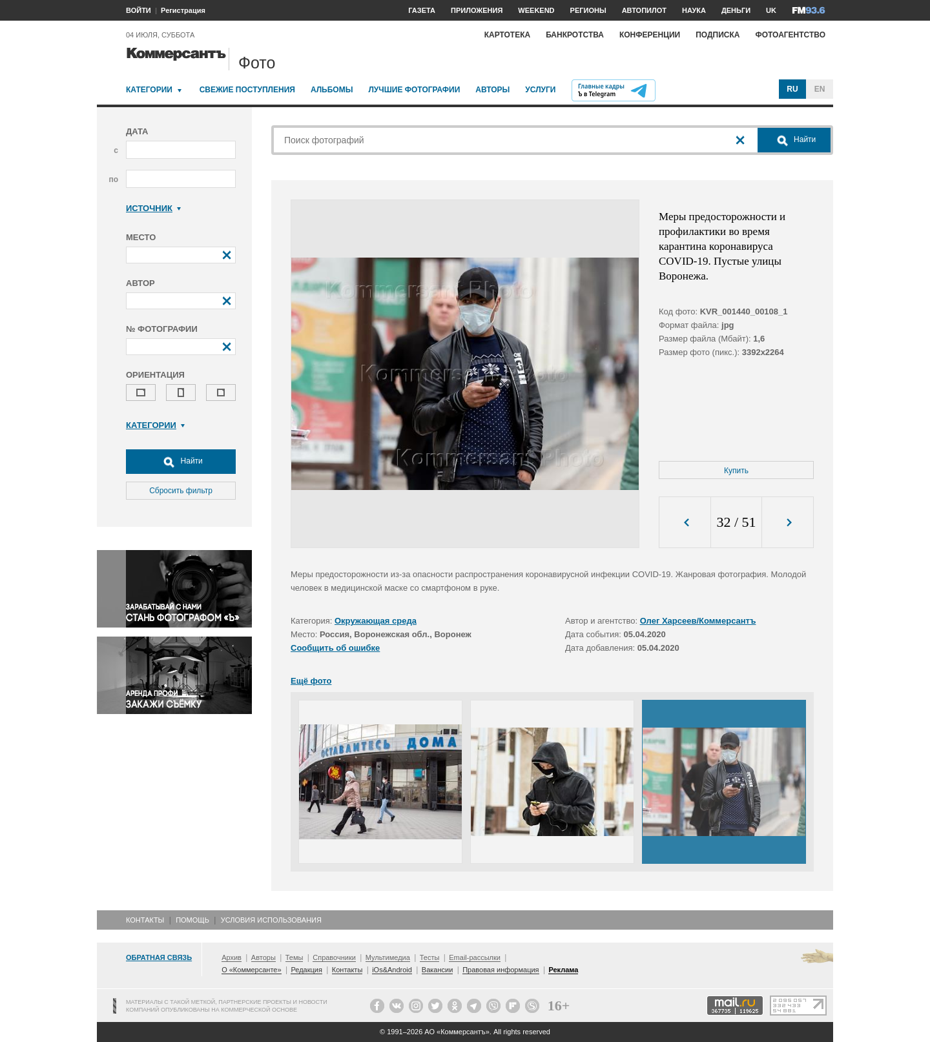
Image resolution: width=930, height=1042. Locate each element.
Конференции (649, 34)
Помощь (192, 920)
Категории (149, 89)
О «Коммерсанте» (251, 970)
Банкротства (575, 34)
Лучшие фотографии (414, 89)
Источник (153, 208)
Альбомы (332, 89)
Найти (181, 461)
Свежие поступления (247, 89)
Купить (736, 470)
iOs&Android (392, 970)
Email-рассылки (475, 957)
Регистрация (183, 10)
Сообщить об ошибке (335, 648)
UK (771, 10)
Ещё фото (311, 681)
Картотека (507, 34)
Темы (294, 957)
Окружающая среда (376, 621)
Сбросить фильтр (180, 490)
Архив (232, 957)
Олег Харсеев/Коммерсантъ (698, 621)
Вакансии (437, 970)
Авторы (492, 89)
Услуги (540, 89)
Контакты (145, 920)
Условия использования (271, 920)
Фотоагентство (790, 34)
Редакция (306, 970)
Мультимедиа (388, 957)
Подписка (717, 34)
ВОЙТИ (138, 10)
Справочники (334, 957)
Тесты (430, 957)
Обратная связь (159, 957)
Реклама (563, 970)
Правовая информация (500, 970)
